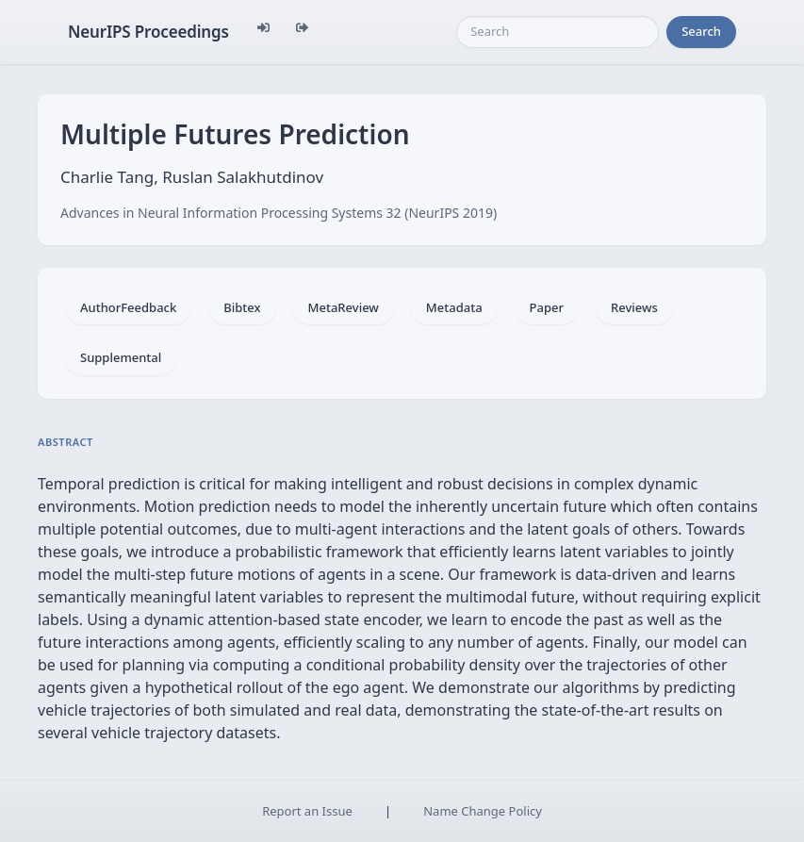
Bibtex (241, 307)
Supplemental (120, 357)
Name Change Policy (482, 810)
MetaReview (343, 307)
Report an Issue (307, 810)
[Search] (557, 32)
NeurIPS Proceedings (148, 31)
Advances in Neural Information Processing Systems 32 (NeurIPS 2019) (278, 213)
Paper (547, 307)
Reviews (634, 307)
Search (701, 31)
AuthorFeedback (128, 307)
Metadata (454, 307)
